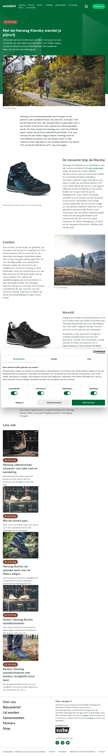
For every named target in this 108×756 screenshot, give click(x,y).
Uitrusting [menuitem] (73, 5)
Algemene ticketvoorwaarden (82, 751)
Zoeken (97, 6)
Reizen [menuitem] (40, 5)
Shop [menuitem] (21, 7)
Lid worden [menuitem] (31, 7)
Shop (6, 728)
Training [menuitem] (49, 5)
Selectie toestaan (54, 403)
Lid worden (11, 712)
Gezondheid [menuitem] (60, 5)
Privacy (52, 751)
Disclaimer (62, 751)
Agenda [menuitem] (22, 5)
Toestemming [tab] (19, 359)
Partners (9, 723)
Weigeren (19, 403)
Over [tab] (89, 359)
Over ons (9, 702)
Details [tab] (54, 359)
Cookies (101, 751)
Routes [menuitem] (31, 5)
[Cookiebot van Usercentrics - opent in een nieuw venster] (95, 352)
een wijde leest (96, 168)
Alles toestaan (88, 403)
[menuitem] (9, 6)
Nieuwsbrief (12, 707)
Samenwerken (13, 718)
